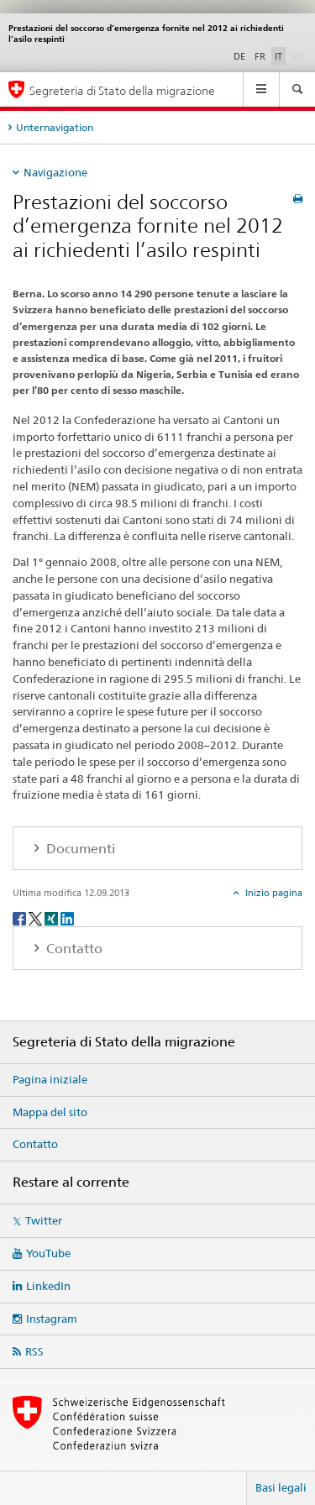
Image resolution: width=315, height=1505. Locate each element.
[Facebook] (21, 918)
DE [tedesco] (239, 56)
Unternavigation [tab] (54, 127)
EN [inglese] (299, 55)
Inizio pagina (272, 893)
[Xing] (52, 918)
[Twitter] (37, 918)
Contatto (35, 1144)
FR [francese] (260, 56)
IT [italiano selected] (278, 56)
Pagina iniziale (50, 1079)
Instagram (51, 1318)
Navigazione (55, 172)
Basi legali (281, 1487)
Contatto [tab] (72, 949)
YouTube (48, 1253)
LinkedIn (48, 1286)
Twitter (43, 1220)
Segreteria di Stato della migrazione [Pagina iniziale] (122, 90)
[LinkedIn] (67, 918)
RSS (34, 1351)
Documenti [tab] (79, 849)
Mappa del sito (50, 1112)
